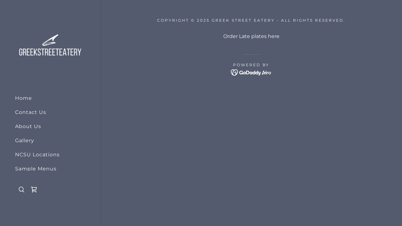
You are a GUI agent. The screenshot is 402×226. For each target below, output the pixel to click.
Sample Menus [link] (36, 169)
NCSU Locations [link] (37, 155)
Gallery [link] (24, 140)
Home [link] (23, 98)
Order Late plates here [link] (251, 36)
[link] (50, 44)
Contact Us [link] (30, 112)
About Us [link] (28, 126)
